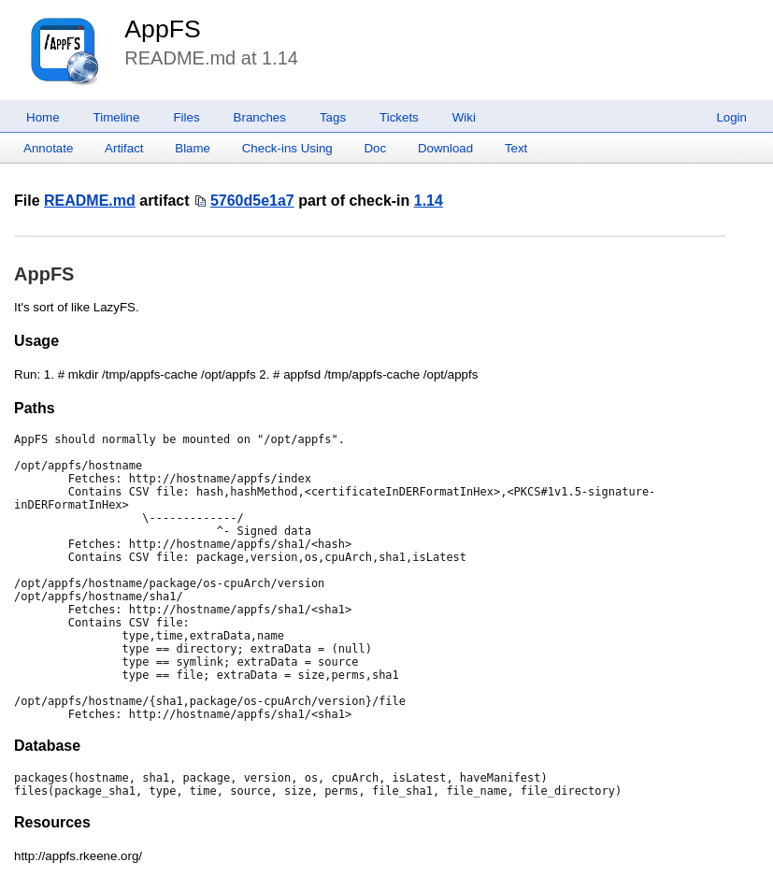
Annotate (48, 148)
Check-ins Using (287, 148)
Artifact (124, 148)
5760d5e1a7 (252, 200)
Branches (260, 117)
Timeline (116, 117)
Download (445, 148)
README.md (90, 200)
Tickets (399, 117)
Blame (192, 148)
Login (731, 117)
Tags (333, 117)
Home (43, 117)
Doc (375, 148)
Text (516, 148)
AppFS (162, 29)
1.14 (428, 200)
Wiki (464, 117)
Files (186, 117)
